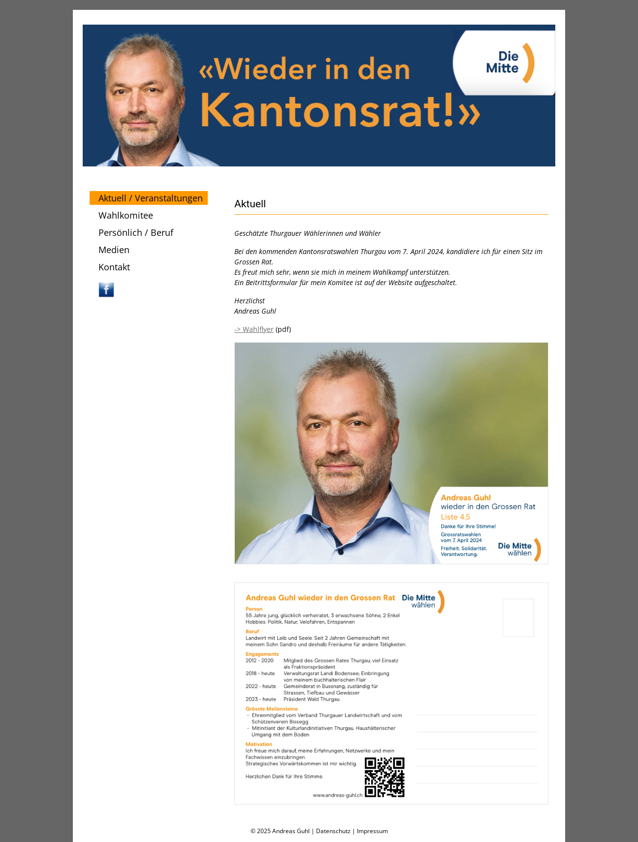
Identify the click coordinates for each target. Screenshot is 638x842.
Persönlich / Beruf (135, 232)
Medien (113, 250)
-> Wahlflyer (254, 329)
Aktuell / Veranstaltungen (150, 198)
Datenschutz (333, 831)
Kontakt (114, 267)
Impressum (372, 831)
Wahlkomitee (125, 215)
